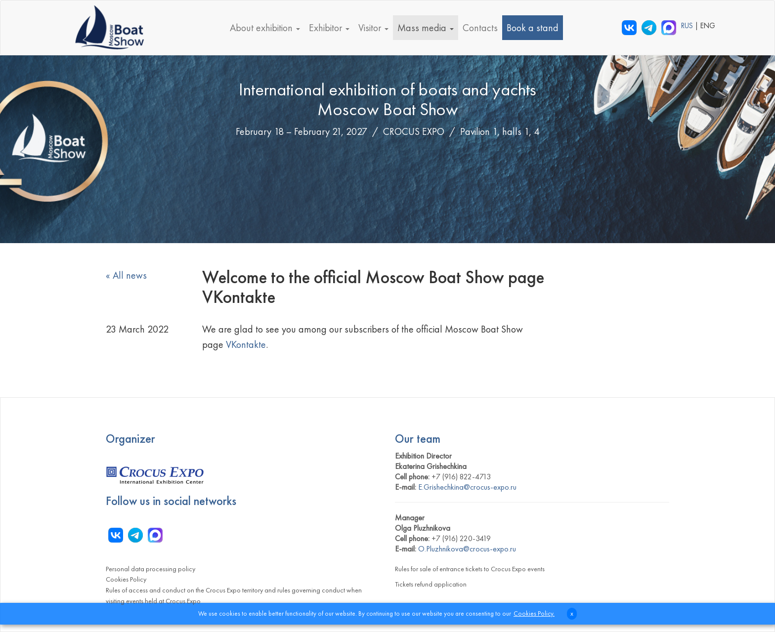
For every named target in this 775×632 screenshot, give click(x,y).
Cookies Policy (126, 579)
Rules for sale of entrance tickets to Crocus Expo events (470, 568)
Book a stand (533, 27)
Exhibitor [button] (329, 27)
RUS (688, 26)
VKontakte (246, 344)
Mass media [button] (425, 27)
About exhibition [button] (265, 27)
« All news (126, 275)
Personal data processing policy (150, 568)
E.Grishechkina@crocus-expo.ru (467, 487)
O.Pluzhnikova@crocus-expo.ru (467, 549)
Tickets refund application (431, 584)
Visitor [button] (373, 27)
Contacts (480, 27)
